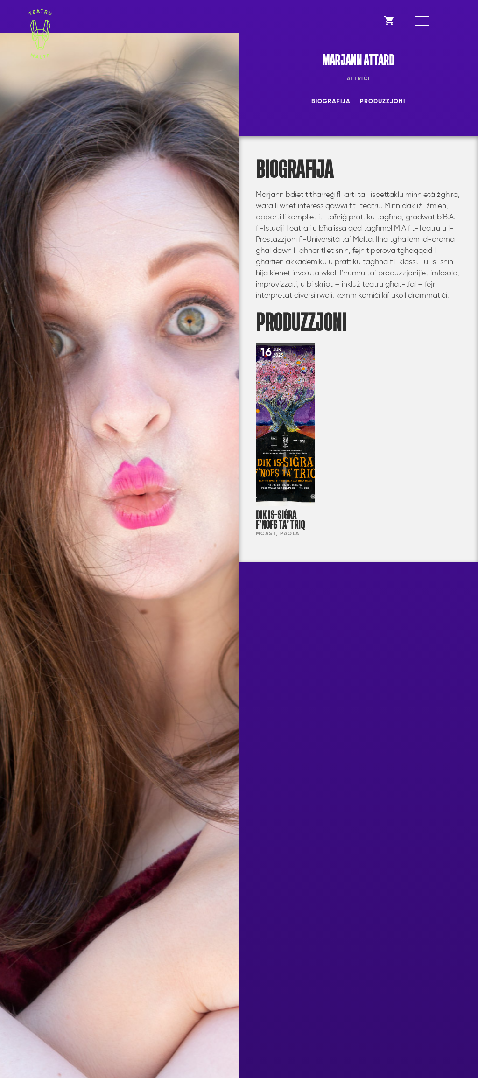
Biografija (331, 101)
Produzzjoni (382, 101)
